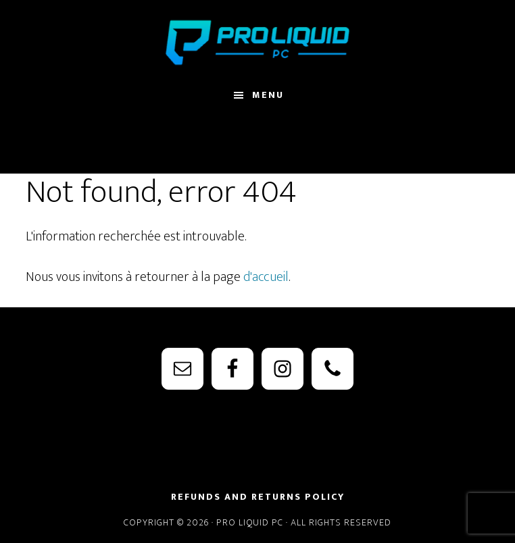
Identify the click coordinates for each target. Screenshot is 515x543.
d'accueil (266, 276)
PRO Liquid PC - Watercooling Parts (257, 42)
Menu (268, 95)
